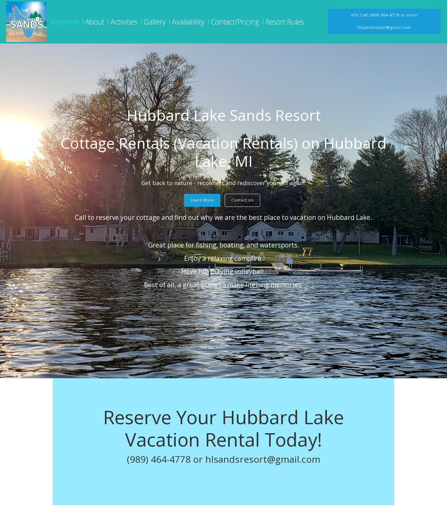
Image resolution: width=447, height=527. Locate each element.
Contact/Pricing (235, 22)
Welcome (64, 22)
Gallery (155, 22)
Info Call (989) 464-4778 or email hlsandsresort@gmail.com (384, 21)
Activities (124, 22)
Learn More (202, 200)
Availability (188, 22)
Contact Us (242, 200)
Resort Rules (284, 22)
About (94, 22)
